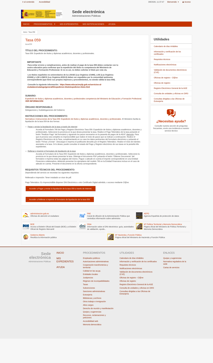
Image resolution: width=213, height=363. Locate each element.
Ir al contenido (28, 2)
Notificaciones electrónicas (165, 65)
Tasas (85, 284)
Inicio (26, 24)
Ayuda (112, 24)
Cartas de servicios (171, 267)
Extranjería (87, 295)
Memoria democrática (92, 324)
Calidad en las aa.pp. (92, 271)
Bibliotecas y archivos (92, 298)
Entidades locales (90, 274)
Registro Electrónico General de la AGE (170, 88)
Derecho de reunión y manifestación (98, 308)
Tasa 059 (32, 32)
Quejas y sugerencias (92, 312)
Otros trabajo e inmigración (94, 301)
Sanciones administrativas (94, 291)
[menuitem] (173, 2)
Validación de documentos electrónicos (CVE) (169, 71)
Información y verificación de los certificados (167, 53)
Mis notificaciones (93, 24)
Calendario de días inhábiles (166, 46)
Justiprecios (88, 278)
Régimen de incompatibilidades (96, 281)
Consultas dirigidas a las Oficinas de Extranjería (168, 100)
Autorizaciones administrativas (96, 261)
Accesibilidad (44, 2)
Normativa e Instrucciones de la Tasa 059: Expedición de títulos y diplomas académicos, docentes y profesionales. (73, 119)
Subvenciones (89, 288)
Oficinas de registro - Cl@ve (166, 78)
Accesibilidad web (90, 321)
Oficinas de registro (160, 83)
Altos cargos (88, 305)
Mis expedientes (69, 24)
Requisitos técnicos (162, 59)
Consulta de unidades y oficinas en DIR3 (169, 93)
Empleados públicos (91, 258)
